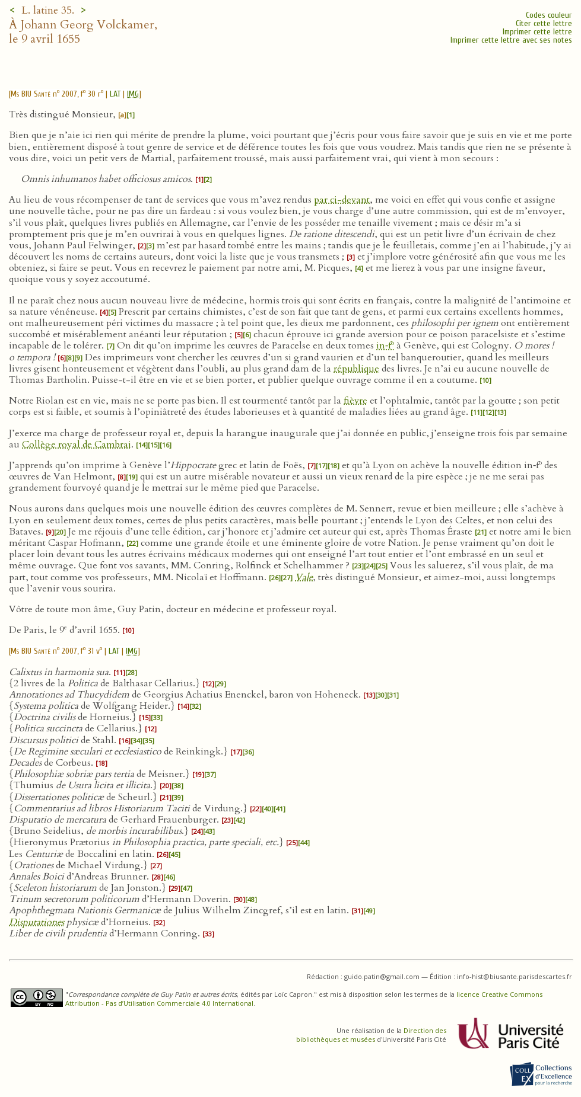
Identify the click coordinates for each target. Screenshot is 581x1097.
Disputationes (36, 922)
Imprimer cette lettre (537, 32)
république (356, 368)
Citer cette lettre (544, 23)
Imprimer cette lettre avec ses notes (511, 40)
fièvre (355, 400)
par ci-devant (342, 199)
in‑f (385, 345)
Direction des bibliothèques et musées (371, 1035)
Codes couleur (549, 15)
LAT (115, 94)
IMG (133, 94)
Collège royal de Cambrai (76, 444)
